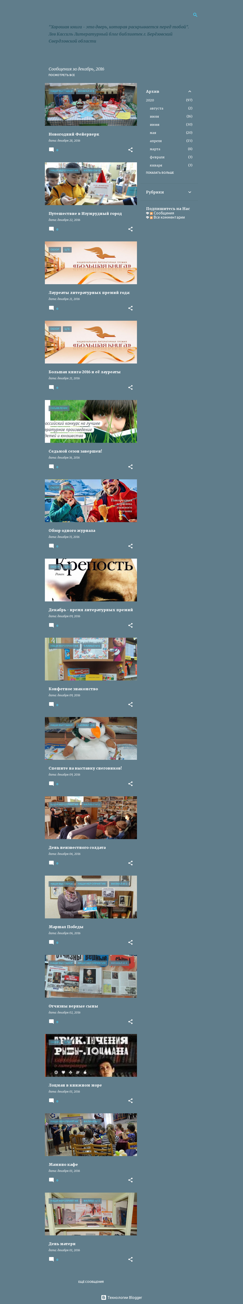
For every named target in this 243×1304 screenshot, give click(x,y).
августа (156, 108)
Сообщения (162, 213)
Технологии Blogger (121, 1297)
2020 (150, 100)
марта (155, 149)
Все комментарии (167, 217)
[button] (130, 150)
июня (155, 125)
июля (154, 116)
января (156, 165)
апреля (156, 141)
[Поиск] (195, 14)
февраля (157, 157)
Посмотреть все (62, 75)
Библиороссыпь (84, 14)
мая (153, 133)
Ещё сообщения (91, 1281)
